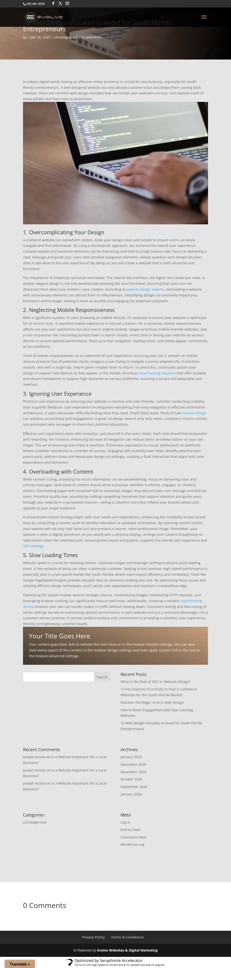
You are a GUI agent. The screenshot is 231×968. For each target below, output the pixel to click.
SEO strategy (33, 546)
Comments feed (133, 837)
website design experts (145, 289)
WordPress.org (132, 844)
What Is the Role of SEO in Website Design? (155, 681)
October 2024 (131, 779)
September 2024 (134, 786)
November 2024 (133, 772)
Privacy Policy (93, 937)
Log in (125, 822)
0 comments (91, 37)
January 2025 (131, 757)
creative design (194, 413)
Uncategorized (66, 37)
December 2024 (133, 764)
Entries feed (130, 829)
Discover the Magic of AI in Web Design (152, 702)
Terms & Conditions (127, 937)
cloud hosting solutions (157, 373)
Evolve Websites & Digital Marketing (127, 950)
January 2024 (131, 794)
